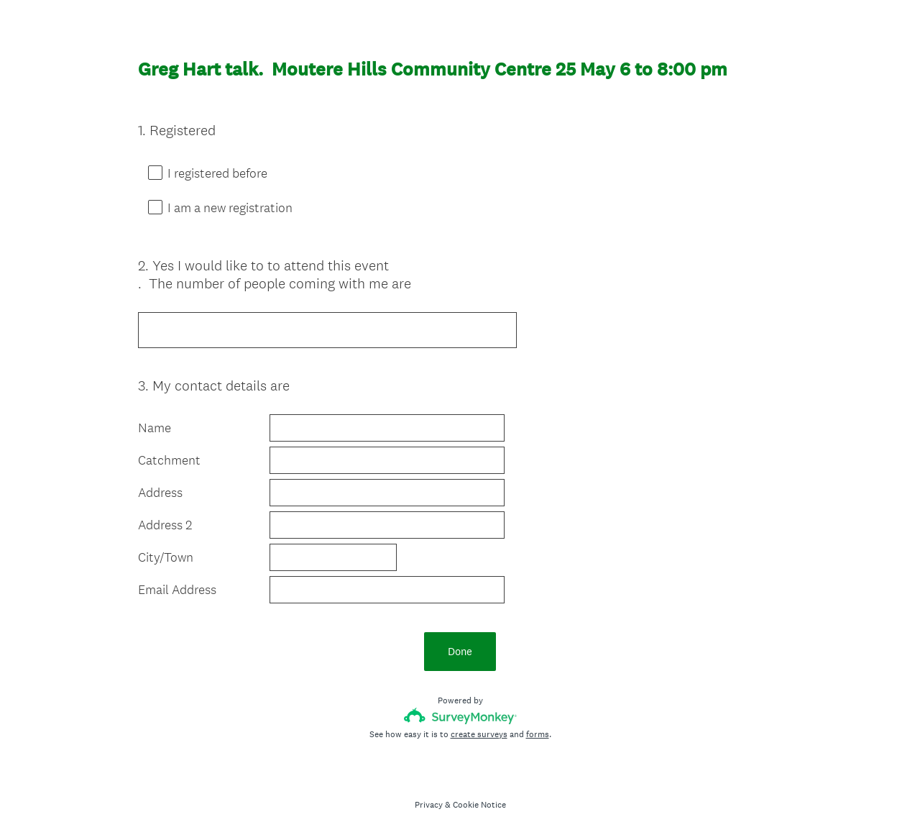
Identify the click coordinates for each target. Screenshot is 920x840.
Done (460, 651)
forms (537, 734)
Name (154, 428)
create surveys (479, 734)
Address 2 (165, 525)
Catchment (169, 460)
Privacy (429, 805)
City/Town (165, 557)
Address (160, 493)
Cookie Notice (479, 805)
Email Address (177, 590)
